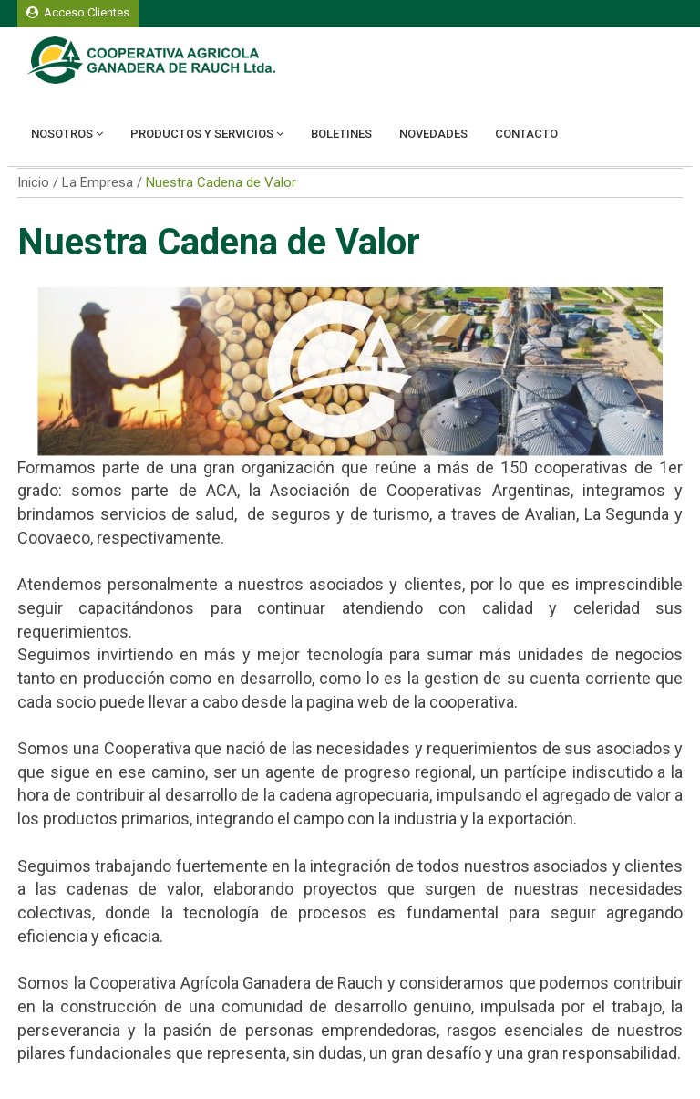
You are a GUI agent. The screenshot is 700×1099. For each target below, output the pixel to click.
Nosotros (67, 133)
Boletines (341, 133)
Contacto (526, 133)
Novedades (433, 133)
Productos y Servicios (206, 133)
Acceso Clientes (77, 12)
